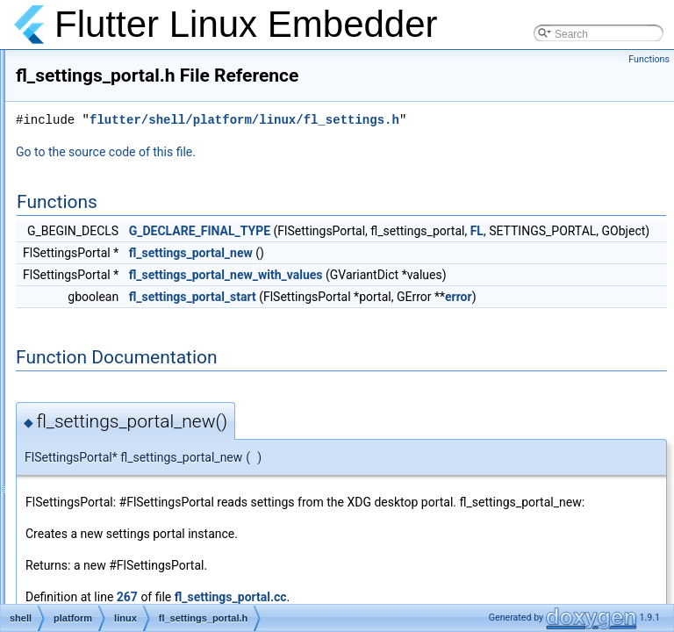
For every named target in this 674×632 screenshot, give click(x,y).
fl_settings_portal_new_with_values (445, 319)
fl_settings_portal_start (412, 341)
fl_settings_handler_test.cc (162, 297)
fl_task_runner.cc (140, 528)
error (372, 360)
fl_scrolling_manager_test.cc (166, 161)
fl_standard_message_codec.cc (174, 412)
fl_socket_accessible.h (152, 393)
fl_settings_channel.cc (152, 219)
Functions (649, 59)
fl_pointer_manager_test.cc (163, 65)
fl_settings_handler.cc (150, 258)
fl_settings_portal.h (144, 335)
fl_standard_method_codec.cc (170, 451)
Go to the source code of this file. (325, 176)
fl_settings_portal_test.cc (158, 354)
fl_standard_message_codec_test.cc (185, 432)
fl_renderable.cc (137, 84)
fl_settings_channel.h (149, 239)
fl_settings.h (128, 200)
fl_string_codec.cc (142, 490)
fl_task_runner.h (137, 548)
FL (454, 275)
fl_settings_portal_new (410, 297)
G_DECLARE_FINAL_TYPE (419, 255)
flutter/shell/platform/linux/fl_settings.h (464, 144)
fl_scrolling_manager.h (152, 142)
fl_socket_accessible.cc (155, 374)
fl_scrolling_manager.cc (155, 123)
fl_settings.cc (130, 181)
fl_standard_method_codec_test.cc (181, 470)
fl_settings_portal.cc (146, 316)
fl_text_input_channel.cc (156, 567)
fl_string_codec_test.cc (153, 509)
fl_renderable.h (135, 103)
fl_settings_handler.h (148, 277)
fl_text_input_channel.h (154, 586)
